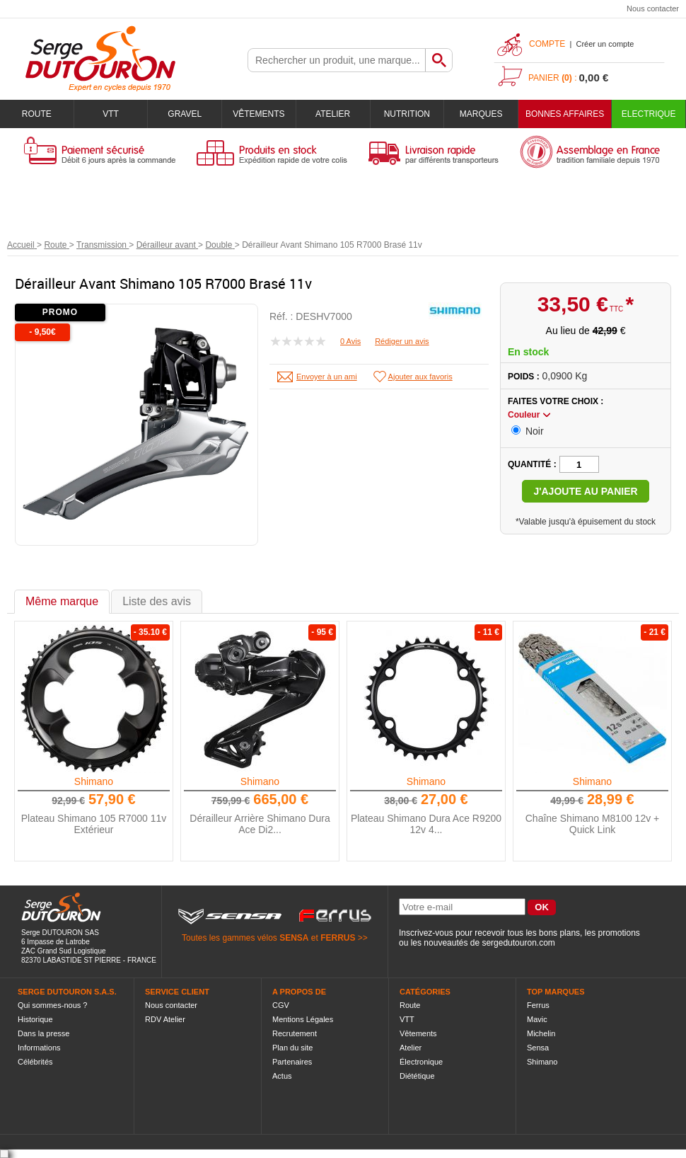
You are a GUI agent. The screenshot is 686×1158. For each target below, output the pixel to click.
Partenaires (292, 1061)
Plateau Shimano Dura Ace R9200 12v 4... (426, 824)
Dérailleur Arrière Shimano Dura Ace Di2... (260, 824)
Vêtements (258, 114)
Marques (481, 114)
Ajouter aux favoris (420, 376)
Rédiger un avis (402, 341)
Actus (282, 1076)
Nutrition (407, 114)
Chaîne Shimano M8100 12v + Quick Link (592, 824)
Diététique (417, 1076)
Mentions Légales (302, 1019)
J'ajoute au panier (585, 491)
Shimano (93, 781)
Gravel (185, 114)
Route (37, 114)
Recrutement (294, 1033)
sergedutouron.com (518, 943)
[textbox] (336, 60)
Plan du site (292, 1047)
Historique (35, 1019)
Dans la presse (43, 1033)
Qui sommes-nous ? (52, 1005)
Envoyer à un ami (326, 376)
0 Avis (350, 341)
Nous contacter (653, 8)
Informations (39, 1047)
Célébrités (35, 1061)
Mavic (537, 1019)
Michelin (541, 1033)
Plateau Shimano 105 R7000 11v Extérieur (93, 824)
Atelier (332, 114)
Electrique (649, 114)
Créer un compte (605, 44)
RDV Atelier (165, 1019)
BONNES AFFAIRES (564, 114)
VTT (111, 114)
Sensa (538, 1047)
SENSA (293, 938)
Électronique (421, 1061)
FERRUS (337, 938)
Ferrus (538, 1005)
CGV (280, 1005)
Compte (547, 44)
